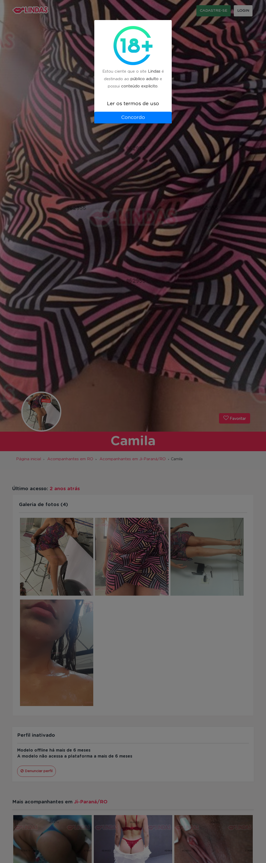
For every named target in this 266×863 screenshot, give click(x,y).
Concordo (133, 117)
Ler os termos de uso (133, 103)
